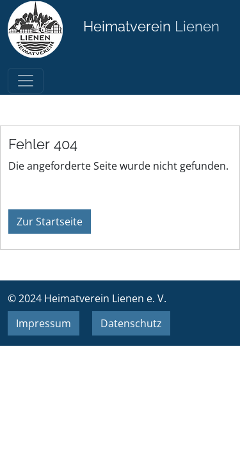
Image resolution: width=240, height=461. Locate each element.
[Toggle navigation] (26, 80)
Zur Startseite (50, 221)
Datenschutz (131, 323)
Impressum (43, 323)
